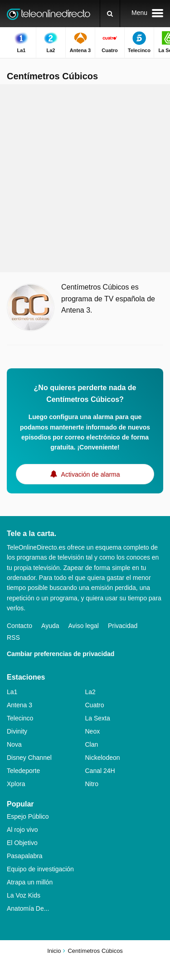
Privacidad (122, 625)
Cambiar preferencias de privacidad (60, 653)
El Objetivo (22, 842)
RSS (13, 637)
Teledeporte (23, 770)
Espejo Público (28, 816)
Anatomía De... (28, 908)
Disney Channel (29, 757)
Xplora (16, 783)
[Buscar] (110, 13)
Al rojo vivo (22, 829)
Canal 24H (100, 770)
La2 (90, 691)
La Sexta (97, 718)
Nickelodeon (102, 757)
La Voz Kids (23, 895)
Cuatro (94, 705)
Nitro (92, 783)
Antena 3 (19, 705)
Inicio (54, 950)
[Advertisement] (85, 178)
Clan (91, 744)
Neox (92, 731)
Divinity (17, 731)
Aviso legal (83, 625)
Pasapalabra (25, 856)
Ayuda (50, 625)
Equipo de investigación (40, 869)
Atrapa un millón (30, 882)
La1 (12, 691)
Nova (14, 744)
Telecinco (20, 718)
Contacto (19, 625)
